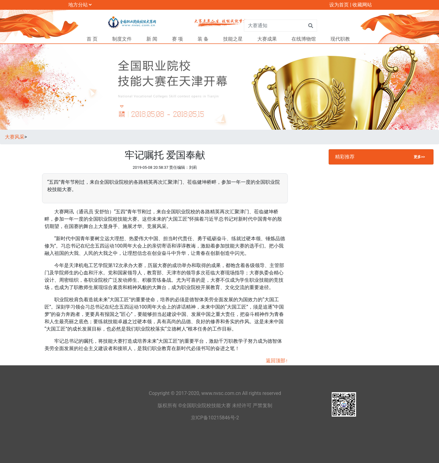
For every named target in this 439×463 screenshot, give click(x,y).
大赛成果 (267, 39)
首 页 (92, 39)
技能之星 (233, 39)
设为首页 (339, 5)
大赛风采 (14, 137)
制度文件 (122, 39)
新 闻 (151, 39)
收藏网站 (362, 5)
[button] (33, 87)
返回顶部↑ (277, 361)
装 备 (203, 39)
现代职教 (340, 39)
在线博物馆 (303, 39)
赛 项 (177, 39)
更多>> (419, 157)
